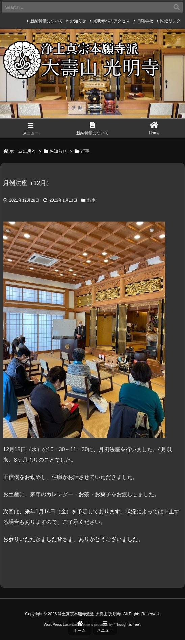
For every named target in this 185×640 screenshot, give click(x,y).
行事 (85, 151)
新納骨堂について (46, 21)
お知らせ (78, 21)
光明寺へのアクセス (111, 21)
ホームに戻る (22, 151)
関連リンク (170, 21)
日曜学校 (145, 21)
